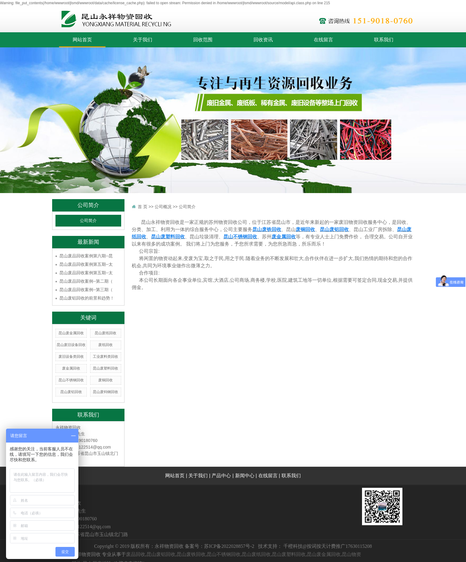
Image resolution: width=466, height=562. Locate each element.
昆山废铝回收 (71, 392)
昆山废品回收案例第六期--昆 (86, 255)
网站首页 (82, 39)
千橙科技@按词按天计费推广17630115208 (327, 546)
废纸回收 (105, 345)
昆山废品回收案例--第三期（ (86, 289)
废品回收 (135, 554)
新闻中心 (244, 475)
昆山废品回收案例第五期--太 (86, 264)
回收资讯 (263, 39)
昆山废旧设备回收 (71, 345)
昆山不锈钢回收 (71, 380)
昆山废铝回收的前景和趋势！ (86, 298)
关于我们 (142, 39)
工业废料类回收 (105, 356)
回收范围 (203, 39)
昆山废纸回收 (105, 333)
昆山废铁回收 (191, 554)
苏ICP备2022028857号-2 (229, 546)
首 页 (142, 206)
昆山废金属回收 (71, 333)
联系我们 (383, 39)
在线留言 (323, 39)
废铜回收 (105, 380)
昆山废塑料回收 (105, 368)
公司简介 (88, 220)
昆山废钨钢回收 (105, 392)
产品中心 (221, 475)
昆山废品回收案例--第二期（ (86, 281)
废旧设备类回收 (71, 356)
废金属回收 (71, 368)
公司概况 (163, 206)
